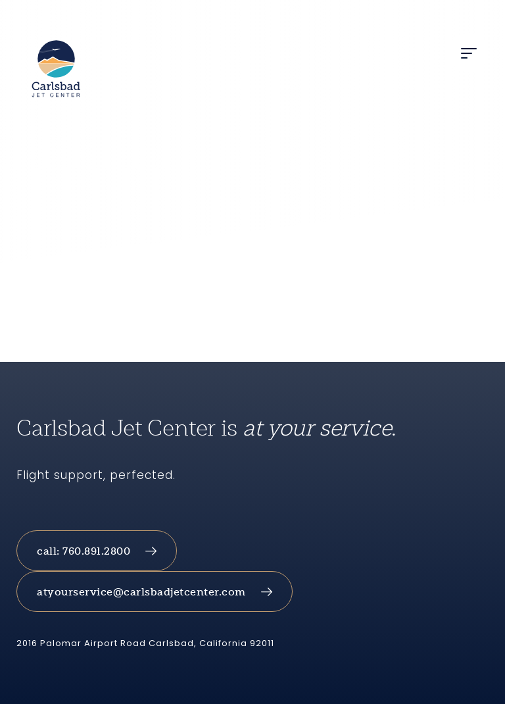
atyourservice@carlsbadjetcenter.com (141, 592)
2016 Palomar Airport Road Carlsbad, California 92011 (145, 643)
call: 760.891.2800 (83, 551)
